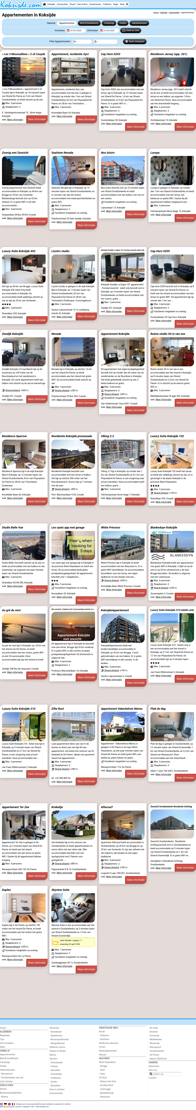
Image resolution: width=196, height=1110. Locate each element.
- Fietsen (54, 1066)
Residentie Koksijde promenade (71, 436)
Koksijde (51, 4)
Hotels (123, 23)
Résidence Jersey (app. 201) (168, 54)
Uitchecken (92, 30)
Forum (102, 1047)
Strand (72, 4)
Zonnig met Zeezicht (15, 152)
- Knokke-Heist (106, 1085)
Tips (2, 1039)
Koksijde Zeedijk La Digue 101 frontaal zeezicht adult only (122, 250)
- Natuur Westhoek (158, 1058)
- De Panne (154, 1055)
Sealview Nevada (62, 152)
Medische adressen (108, 1043)
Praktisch (107, 4)
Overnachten (62, 4)
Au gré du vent (11, 610)
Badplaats (5, 1035)
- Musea (4, 1096)
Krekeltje (57, 807)
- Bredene (153, 1031)
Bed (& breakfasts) (89, 23)
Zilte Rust (57, 708)
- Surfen (53, 1081)
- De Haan (153, 1028)
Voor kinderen (7, 1043)
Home (3, 1028)
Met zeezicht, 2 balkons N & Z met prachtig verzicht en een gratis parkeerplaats (73, 609)
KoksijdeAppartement (115, 610)
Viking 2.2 (107, 436)
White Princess (110, 527)
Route (102, 1031)
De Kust (103, 1077)
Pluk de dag (157, 708)
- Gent (102, 1070)
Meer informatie (15, 119)
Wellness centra (57, 1047)
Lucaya (154, 152)
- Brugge (103, 1066)
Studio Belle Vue (12, 527)
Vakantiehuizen (139, 23)
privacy (18, 1107)
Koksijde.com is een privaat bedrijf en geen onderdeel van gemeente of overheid (43, 1104)
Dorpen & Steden (58, 1051)
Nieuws (103, 1054)
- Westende (154, 1043)
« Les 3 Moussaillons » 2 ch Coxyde (23, 54)
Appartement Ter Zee (15, 807)
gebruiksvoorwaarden (7, 1107)
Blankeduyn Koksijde (163, 527)
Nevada (56, 334)
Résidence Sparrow (14, 436)
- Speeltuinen (56, 1035)
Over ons (153, 1070)
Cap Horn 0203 (110, 54)
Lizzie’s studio (60, 251)
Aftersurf (107, 807)
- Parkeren (104, 1035)
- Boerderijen (56, 1031)
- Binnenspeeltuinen (59, 1039)
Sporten (53, 1058)
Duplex (6, 890)
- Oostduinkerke (156, 1051)
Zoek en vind (130, 30)
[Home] (44, 4)
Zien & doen (82, 4)
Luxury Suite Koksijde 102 (167, 436)
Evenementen (95, 4)
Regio (115, 4)
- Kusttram (104, 1039)
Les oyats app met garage (67, 527)
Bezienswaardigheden (10, 1093)
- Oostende (154, 1035)
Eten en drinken (57, 1089)
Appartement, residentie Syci (70, 54)
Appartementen (66, 23)
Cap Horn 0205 (160, 251)
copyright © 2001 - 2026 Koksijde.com (36, 1107)
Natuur (53, 1055)
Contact (152, 1078)
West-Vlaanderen (107, 1062)
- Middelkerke (155, 1039)
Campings (109, 23)
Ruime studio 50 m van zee (167, 334)
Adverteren (154, 1066)
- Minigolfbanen (57, 1043)
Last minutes (6, 1081)
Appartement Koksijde (115, 334)
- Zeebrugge (105, 1089)
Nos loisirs (108, 152)
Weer (122, 4)
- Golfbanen (55, 1078)
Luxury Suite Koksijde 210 (18, 708)
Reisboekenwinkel (108, 1051)
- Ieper (102, 1073)
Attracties (54, 1028)
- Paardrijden (56, 1074)
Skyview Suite (60, 890)
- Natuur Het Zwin (107, 1081)
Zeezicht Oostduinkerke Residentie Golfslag (171, 806)
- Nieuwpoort (6, 1073)
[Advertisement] (92, 140)
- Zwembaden (56, 1062)
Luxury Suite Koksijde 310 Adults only (172, 610)
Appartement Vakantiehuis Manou (121, 708)
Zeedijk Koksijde (12, 334)
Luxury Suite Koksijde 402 (18, 251)
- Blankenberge (106, 1093)
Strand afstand (12, 390)
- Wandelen (55, 1070)
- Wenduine (104, 1097)
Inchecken (60, 30)
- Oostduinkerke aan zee (11, 1077)
